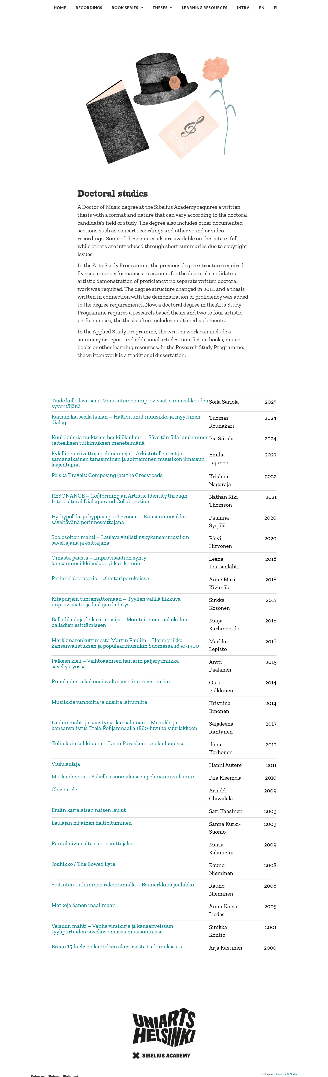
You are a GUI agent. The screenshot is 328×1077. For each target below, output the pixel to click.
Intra (243, 7)
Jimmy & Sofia (287, 1074)
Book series (127, 7)
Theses (163, 7)
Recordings (89, 7)
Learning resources (205, 7)
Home (60, 7)
